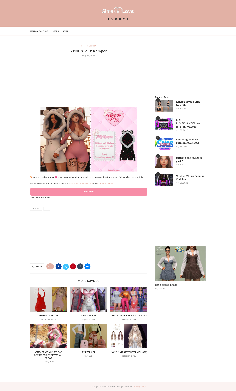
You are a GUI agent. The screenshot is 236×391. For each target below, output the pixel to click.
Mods (56, 31)
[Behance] (124, 19)
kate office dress (166, 284)
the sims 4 (36, 209)
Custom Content (39, 31)
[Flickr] (120, 19)
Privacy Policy (140, 386)
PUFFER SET (88, 352)
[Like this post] (51, 266)
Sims (65, 31)
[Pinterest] (116, 19)
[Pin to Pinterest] (73, 266)
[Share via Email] (87, 266)
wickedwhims (86, 183)
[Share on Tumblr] (80, 266)
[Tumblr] (127, 19)
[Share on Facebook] (59, 266)
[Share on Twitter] (66, 266)
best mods (74, 183)
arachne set (88, 315)
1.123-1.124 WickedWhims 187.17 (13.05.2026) (188, 123)
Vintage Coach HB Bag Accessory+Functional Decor (48, 355)
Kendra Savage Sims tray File (188, 103)
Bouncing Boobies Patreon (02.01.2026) (188, 141)
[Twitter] (112, 19)
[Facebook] (108, 19)
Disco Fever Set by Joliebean (128, 315)
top (46, 209)
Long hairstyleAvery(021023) (129, 352)
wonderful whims (105, 183)
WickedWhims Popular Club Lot (190, 177)
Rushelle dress (48, 315)
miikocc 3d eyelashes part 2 (189, 159)
